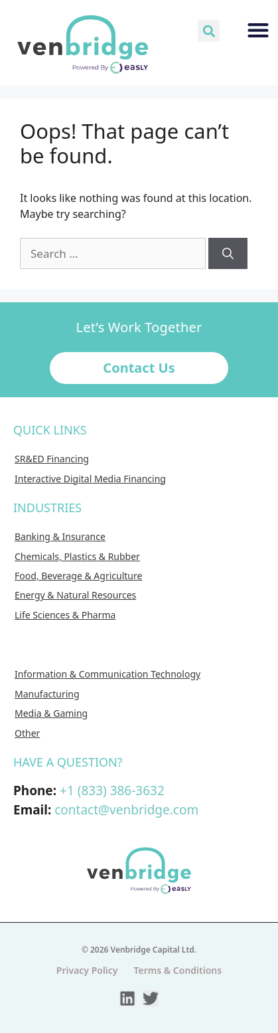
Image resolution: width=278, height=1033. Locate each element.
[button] (209, 31)
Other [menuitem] (27, 733)
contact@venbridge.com (126, 809)
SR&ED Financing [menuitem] (52, 458)
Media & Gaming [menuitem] (51, 713)
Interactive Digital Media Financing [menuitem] (90, 478)
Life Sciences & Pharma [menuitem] (65, 615)
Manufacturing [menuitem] (47, 694)
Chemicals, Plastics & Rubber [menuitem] (77, 556)
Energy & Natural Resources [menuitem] (75, 595)
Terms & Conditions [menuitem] (178, 970)
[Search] (227, 254)
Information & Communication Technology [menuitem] (107, 674)
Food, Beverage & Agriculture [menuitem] (78, 575)
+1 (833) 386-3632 (112, 790)
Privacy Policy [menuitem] (87, 970)
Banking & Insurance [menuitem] (60, 536)
